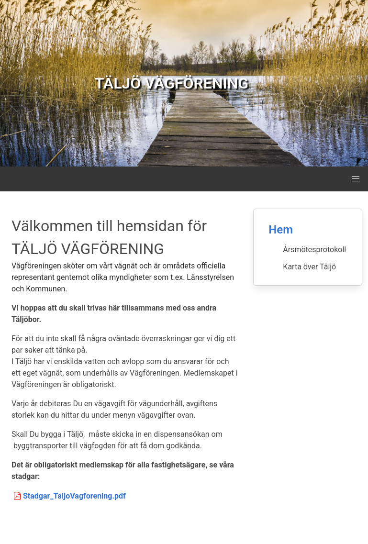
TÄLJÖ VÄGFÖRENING (171, 83)
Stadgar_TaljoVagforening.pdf (68, 495)
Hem (280, 229)
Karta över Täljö (309, 266)
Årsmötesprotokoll (314, 249)
